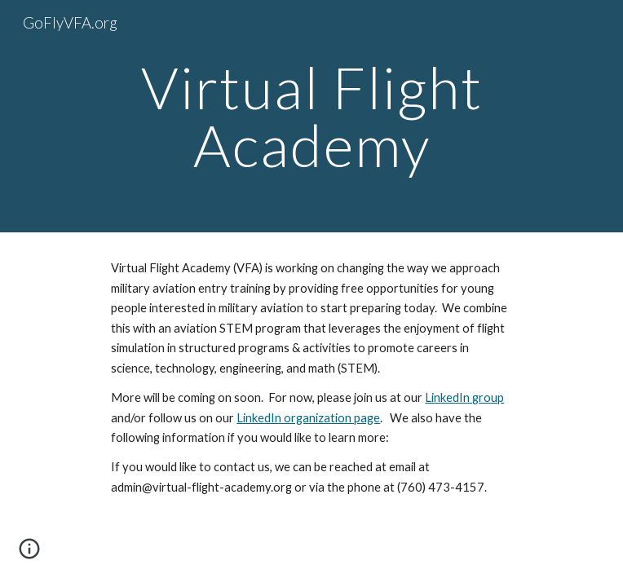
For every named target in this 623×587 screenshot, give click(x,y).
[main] (311, 116)
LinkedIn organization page (308, 418)
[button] (29, 554)
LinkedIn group (464, 397)
